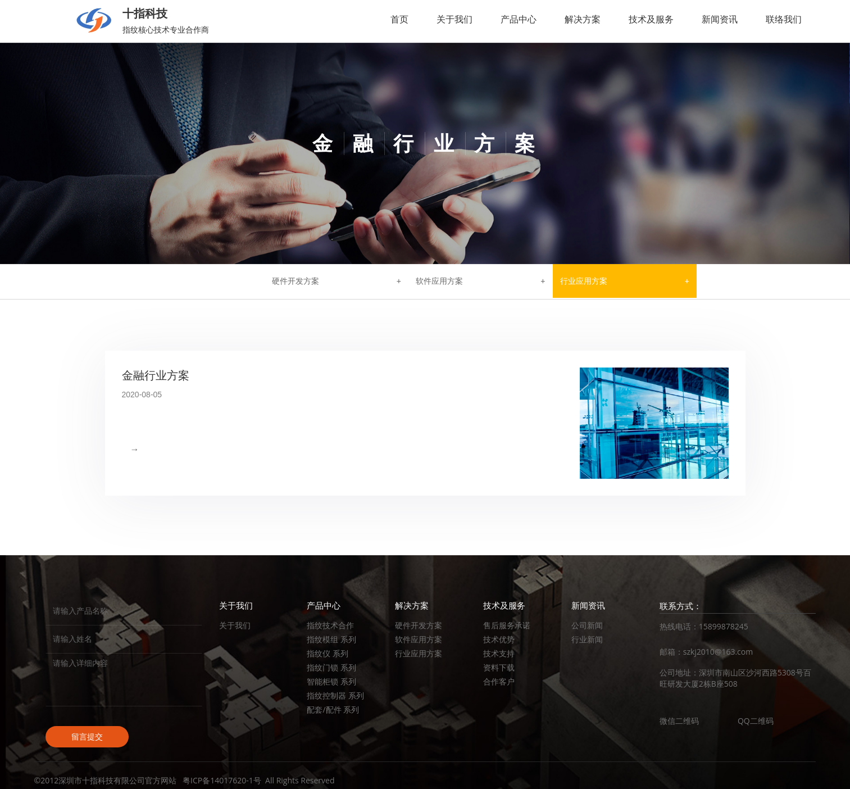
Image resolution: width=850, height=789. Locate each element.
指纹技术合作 (330, 625)
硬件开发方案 (295, 280)
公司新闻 (587, 625)
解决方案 (583, 19)
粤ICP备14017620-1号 (222, 780)
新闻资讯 (720, 19)
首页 (399, 19)
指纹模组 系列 (331, 639)
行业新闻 (587, 639)
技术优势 (499, 639)
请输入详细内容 (124, 680)
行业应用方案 (583, 280)
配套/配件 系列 (333, 709)
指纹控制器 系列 (335, 695)
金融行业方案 (155, 375)
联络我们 (784, 19)
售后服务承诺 (506, 625)
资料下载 (499, 667)
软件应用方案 (439, 280)
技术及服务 (651, 19)
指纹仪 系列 (327, 653)
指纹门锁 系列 (331, 667)
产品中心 (519, 19)
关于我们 (454, 19)
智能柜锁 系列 (331, 681)
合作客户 (499, 681)
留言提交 (87, 736)
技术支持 (499, 653)
